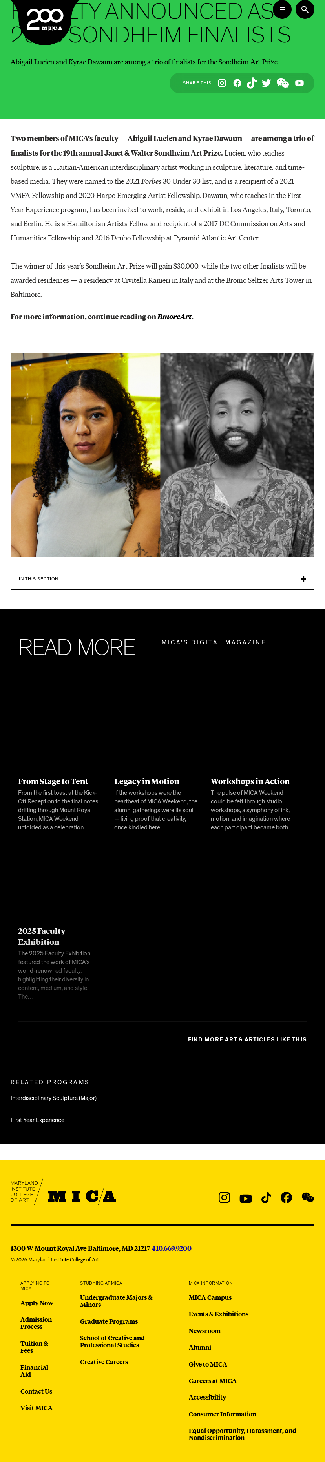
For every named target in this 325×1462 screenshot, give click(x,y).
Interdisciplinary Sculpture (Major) (54, 1098)
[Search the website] (305, 9)
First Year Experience (37, 1120)
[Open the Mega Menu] (282, 9)
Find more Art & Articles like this (247, 1039)
